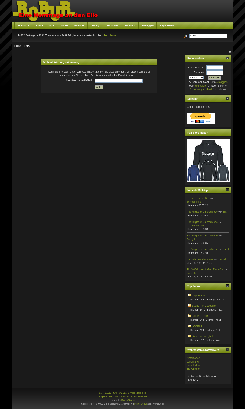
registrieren (201, 85)
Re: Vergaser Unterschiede (202, 211)
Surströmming (194, 201)
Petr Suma (110, 35)
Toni (225, 212)
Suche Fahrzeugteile (204, 305)
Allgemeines (199, 295)
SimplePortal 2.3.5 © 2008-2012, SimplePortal (122, 396)
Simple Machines (137, 393)
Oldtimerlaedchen (196, 225)
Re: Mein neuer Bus (198, 198)
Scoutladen (193, 365)
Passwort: (199, 72)
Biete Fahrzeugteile (203, 336)
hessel (222, 259)
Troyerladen (193, 368)
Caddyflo (191, 239)
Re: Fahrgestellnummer (200, 259)
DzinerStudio (128, 400)
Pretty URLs (140, 404)
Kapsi (226, 249)
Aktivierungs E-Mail (201, 89)
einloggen (222, 82)
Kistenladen (193, 358)
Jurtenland (193, 361)
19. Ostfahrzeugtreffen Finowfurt (205, 269)
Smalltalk (197, 326)
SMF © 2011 (120, 393)
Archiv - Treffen (200, 315)
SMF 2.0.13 (105, 393)
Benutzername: (196, 67)
